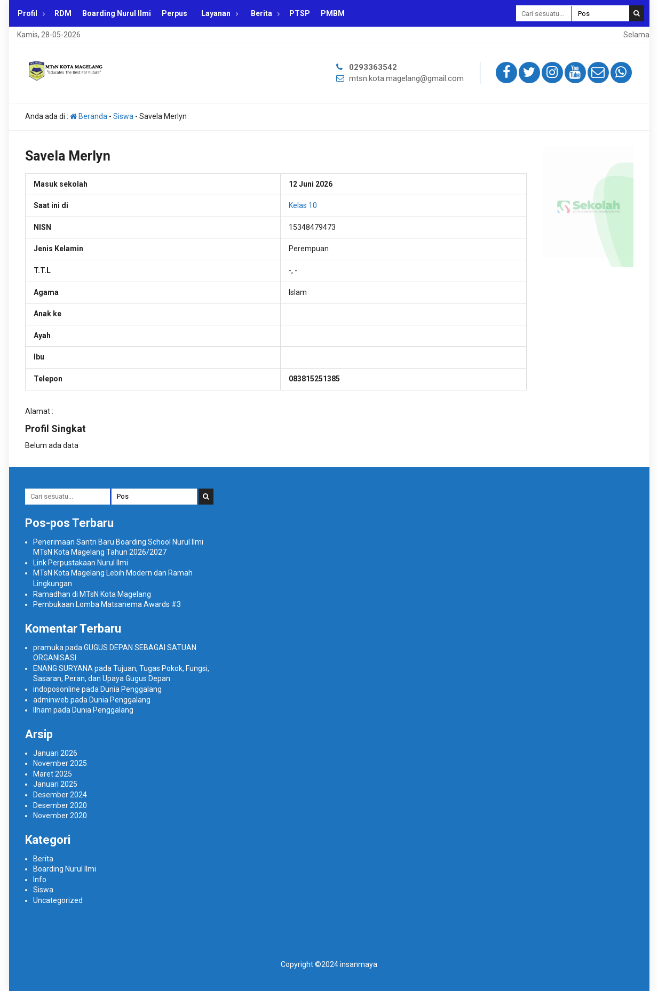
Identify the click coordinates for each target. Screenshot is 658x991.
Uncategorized (58, 900)
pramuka (48, 647)
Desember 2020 (60, 805)
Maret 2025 (52, 774)
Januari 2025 (55, 784)
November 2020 (60, 815)
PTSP (299, 13)
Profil (27, 13)
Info (39, 879)
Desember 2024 (60, 794)
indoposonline (56, 689)
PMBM (333, 13)
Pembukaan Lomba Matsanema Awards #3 (107, 604)
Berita (261, 13)
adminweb (51, 700)
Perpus (174, 13)
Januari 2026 (55, 753)
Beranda (88, 116)
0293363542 (373, 67)
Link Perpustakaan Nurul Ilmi (80, 562)
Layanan (216, 13)
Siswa (123, 116)
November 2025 (60, 763)
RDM (63, 13)
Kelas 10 (303, 205)
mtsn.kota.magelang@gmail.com (406, 78)
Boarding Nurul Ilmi (116, 13)
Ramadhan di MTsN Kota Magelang (92, 594)
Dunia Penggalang (131, 689)
